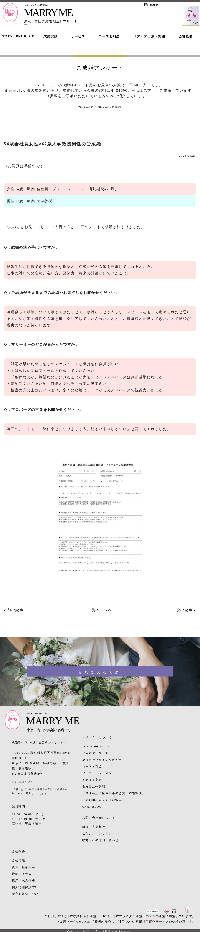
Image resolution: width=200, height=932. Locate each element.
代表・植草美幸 (23, 867)
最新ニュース (22, 873)
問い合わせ (151, 4)
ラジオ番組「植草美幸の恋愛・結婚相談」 (113, 793)
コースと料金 (92, 766)
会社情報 (18, 860)
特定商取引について (27, 893)
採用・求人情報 (23, 880)
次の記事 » (186, 610)
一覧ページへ (100, 610)
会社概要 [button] (186, 36)
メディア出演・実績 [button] (149, 36)
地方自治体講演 (93, 786)
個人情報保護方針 (25, 887)
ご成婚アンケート (95, 753)
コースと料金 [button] (109, 36)
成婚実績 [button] (50, 36)
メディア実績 (92, 780)
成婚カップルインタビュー (102, 760)
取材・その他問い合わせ (100, 840)
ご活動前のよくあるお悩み (102, 799)
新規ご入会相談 (93, 826)
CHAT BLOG (92, 806)
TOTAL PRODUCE (96, 746)
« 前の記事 (14, 610)
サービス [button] (78, 36)
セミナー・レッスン (97, 773)
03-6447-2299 (24, 782)
